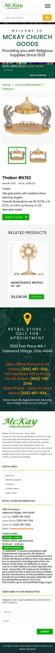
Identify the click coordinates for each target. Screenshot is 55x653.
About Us (10, 475)
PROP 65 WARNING (13, 547)
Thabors (8, 89)
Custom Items (12, 488)
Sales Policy (11, 493)
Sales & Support (38, 75)
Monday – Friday (12, 537)
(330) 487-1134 (34, 369)
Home (6, 85)
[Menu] (48, 6)
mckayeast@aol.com (21, 528)
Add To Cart (14, 217)
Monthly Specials (14, 479)
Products (10, 484)
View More (36, 297)
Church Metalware (28, 85)
